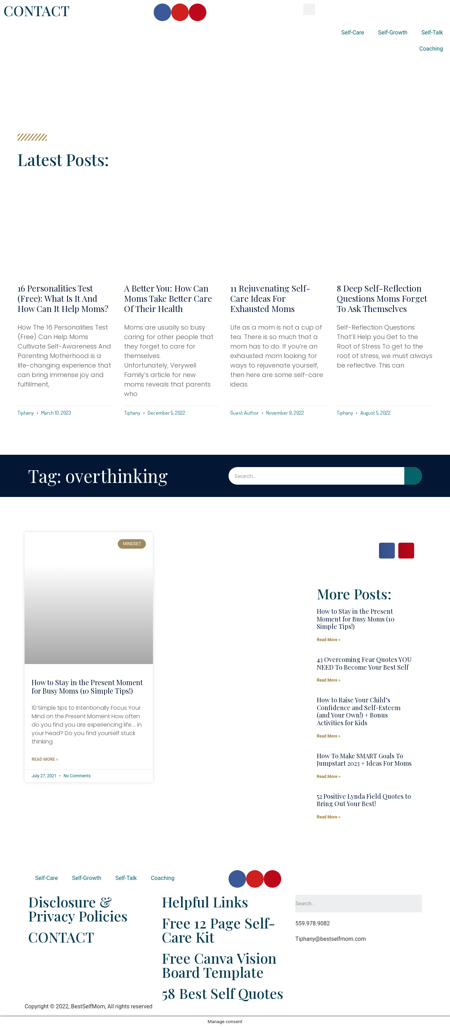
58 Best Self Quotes (222, 993)
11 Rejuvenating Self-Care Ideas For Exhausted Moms (270, 298)
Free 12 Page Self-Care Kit (218, 929)
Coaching (431, 48)
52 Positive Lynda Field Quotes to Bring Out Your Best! (364, 800)
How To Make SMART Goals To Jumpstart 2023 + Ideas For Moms (364, 760)
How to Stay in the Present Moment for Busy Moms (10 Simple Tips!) (87, 686)
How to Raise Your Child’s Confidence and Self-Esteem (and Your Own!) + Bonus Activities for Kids (358, 711)
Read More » (45, 759)
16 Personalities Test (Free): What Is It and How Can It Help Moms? (63, 298)
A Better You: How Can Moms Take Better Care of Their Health (168, 298)
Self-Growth (392, 32)
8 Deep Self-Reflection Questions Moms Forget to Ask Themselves (382, 298)
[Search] (413, 476)
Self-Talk (432, 32)
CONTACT (37, 10)
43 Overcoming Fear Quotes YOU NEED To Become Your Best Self (364, 663)
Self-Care (352, 32)
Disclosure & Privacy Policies (78, 908)
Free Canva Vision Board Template (219, 965)
